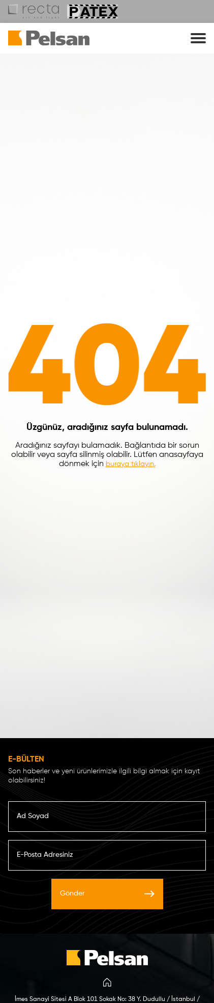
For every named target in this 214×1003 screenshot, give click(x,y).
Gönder (107, 893)
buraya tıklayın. (131, 464)
